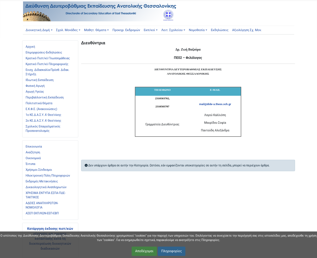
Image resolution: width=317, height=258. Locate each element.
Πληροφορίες (171, 251)
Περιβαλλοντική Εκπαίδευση (45, 97)
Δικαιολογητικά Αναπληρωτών (46, 187)
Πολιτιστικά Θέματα (39, 103)
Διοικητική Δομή (38, 30)
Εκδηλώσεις (220, 30)
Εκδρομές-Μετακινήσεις (42, 181)
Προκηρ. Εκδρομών (126, 30)
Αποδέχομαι (144, 251)
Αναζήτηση (33, 152)
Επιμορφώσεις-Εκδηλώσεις (44, 52)
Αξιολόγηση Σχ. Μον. (247, 30)
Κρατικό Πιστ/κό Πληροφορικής (47, 64)
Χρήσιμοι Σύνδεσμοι (39, 169)
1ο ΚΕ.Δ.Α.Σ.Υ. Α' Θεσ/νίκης (43, 114)
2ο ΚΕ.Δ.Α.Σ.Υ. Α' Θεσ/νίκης (43, 120)
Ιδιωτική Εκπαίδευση (40, 80)
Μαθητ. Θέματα (95, 30)
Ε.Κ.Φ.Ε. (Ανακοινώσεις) (41, 109)
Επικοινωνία (34, 146)
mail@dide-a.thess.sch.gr (215, 104)
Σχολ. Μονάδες (67, 30)
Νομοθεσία (197, 30)
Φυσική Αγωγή (35, 85)
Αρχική (30, 46)
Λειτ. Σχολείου (172, 30)
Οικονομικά (33, 158)
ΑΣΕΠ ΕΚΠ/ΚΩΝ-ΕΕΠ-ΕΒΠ (42, 213)
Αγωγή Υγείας (35, 91)
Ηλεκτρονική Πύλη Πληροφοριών (48, 175)
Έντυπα (30, 164)
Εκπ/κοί (149, 30)
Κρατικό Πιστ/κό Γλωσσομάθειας (48, 58)
